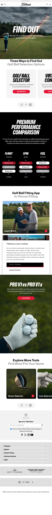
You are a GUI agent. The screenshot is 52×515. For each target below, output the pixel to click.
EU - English (26, 482)
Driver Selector (15, 396)
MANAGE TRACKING (14, 270)
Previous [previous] (21, 104)
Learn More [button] (26, 298)
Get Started (21, 91)
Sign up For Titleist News (26, 421)
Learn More (10, 231)
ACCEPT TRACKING (15, 264)
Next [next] (30, 104)
